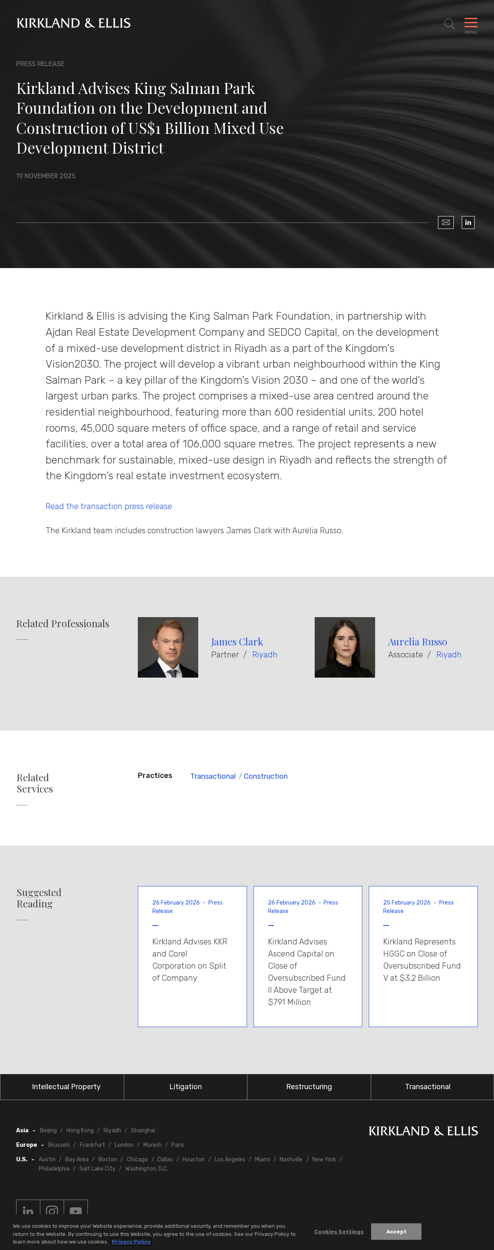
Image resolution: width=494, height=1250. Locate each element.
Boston (107, 1159)
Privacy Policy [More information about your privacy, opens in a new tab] (131, 1243)
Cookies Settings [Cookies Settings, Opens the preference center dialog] (339, 1232)
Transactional (213, 776)
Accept (396, 1232)
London (124, 1145)
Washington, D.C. (146, 1168)
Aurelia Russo (417, 641)
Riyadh (265, 654)
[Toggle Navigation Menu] (471, 24)
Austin (47, 1159)
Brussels (59, 1145)
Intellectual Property (66, 1086)
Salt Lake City (97, 1168)
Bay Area (77, 1159)
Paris (177, 1145)
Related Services (35, 783)
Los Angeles (230, 1159)
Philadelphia (54, 1168)
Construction (266, 776)
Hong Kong (80, 1130)
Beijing (48, 1130)
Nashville (291, 1159)
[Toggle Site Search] (450, 24)
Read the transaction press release (109, 506)
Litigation (185, 1086)
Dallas (165, 1159)
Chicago (137, 1159)
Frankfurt (92, 1145)
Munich (152, 1145)
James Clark (237, 641)
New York (324, 1159)
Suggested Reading (39, 898)
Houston (194, 1159)
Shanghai (143, 1130)
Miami (262, 1159)
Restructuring (309, 1086)
